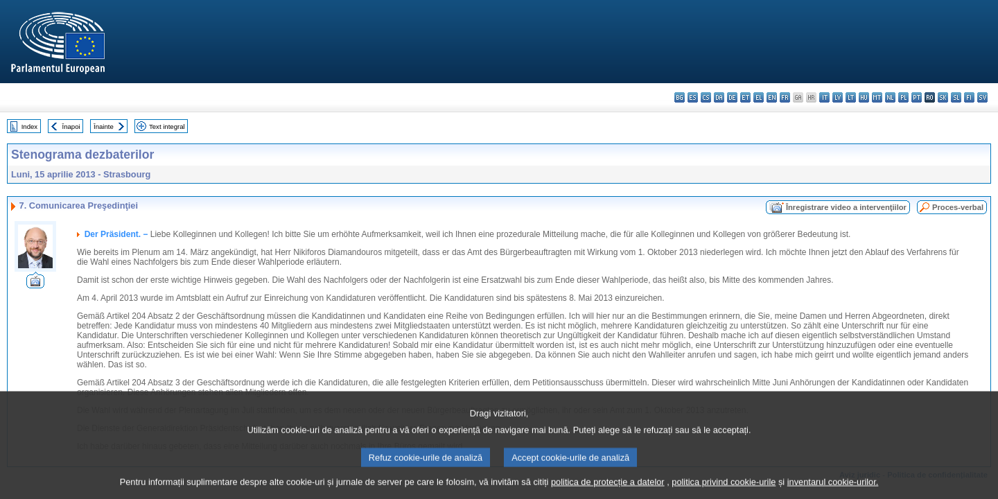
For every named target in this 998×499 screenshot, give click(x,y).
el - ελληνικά (758, 97)
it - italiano (824, 97)
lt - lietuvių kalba (851, 97)
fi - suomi (969, 97)
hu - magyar (864, 97)
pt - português (916, 97)
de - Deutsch (732, 97)
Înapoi (71, 126)
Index (29, 126)
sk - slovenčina (943, 97)
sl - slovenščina (956, 97)
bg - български (679, 97)
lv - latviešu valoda (837, 97)
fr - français (785, 97)
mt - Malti (877, 97)
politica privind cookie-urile (724, 489)
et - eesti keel (745, 97)
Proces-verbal (957, 207)
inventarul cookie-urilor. (833, 489)
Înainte (104, 126)
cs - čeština (706, 97)
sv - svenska (982, 97)
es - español (693, 97)
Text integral (167, 126)
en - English (772, 97)
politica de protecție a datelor (608, 489)
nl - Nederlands (890, 97)
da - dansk (719, 97)
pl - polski (903, 97)
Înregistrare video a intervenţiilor (846, 207)
